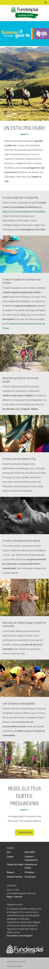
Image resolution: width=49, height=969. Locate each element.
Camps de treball (15, 864)
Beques (10, 872)
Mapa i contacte (14, 896)
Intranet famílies (15, 876)
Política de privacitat (14, 966)
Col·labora (29, 872)
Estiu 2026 (29, 852)
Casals (10, 856)
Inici (9, 852)
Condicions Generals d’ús (16, 962)
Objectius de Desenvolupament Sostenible (23, 211)
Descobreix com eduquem (20, 935)
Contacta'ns (25, 832)
